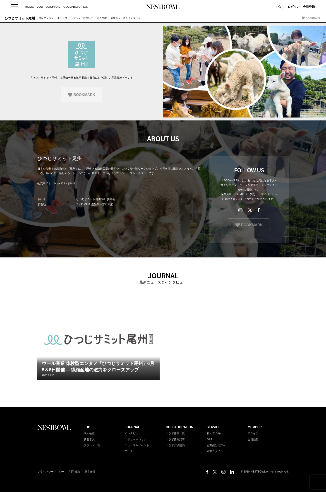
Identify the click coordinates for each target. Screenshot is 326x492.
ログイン (294, 6)
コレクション (46, 18)
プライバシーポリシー (51, 471)
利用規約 (74, 471)
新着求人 (89, 439)
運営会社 (89, 471)
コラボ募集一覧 (175, 433)
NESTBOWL (163, 7)
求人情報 (102, 18)
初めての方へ (215, 433)
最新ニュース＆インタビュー (126, 18)
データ (129, 451)
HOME (29, 6)
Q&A (209, 439)
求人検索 (89, 433)
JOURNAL (53, 6)
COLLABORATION (75, 6)
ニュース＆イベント (137, 445)
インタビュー (133, 433)
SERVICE (214, 427)
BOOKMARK (313, 18)
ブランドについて (83, 18)
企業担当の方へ (216, 445)
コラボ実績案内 (175, 445)
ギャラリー (63, 18)
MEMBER (255, 427)
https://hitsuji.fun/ (64, 183)
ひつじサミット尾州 (20, 18)
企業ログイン (215, 451)
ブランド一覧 (92, 445)
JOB (40, 6)
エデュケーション (135, 439)
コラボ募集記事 (175, 439)
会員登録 (309, 6)
